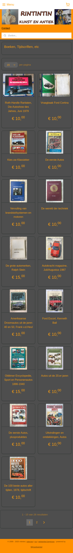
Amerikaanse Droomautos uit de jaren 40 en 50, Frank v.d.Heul (18, 322)
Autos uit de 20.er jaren (54, 375)
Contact (5, 28)
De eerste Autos (54, 160)
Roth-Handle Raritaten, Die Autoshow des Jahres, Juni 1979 (18, 106)
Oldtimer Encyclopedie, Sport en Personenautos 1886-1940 (18, 379)
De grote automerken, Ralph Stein (18, 267)
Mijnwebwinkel (36, 547)
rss (36, 542)
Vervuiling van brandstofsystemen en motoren (18, 212)
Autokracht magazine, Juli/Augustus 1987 (54, 267)
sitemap (30, 542)
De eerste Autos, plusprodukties (18, 435)
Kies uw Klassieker (18, 160)
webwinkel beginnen (46, 542)
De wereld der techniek (54, 208)
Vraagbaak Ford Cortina (55, 102)
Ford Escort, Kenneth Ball (54, 320)
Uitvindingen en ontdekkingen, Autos (54, 435)
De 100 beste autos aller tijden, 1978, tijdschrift (18, 487)
